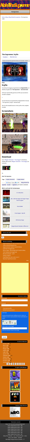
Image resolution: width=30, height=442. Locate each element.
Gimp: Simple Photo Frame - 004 (15, 429)
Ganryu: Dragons (7, 255)
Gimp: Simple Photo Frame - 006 (15, 425)
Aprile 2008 (5, 347)
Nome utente (4, 298)
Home (3, 17)
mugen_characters (10, 179)
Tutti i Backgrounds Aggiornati (10, 252)
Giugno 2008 (6, 350)
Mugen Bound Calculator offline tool (20, 226)
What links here (13, 57)
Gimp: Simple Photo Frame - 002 (15, 432)
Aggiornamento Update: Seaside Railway (12, 247)
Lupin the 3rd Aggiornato (8, 248)
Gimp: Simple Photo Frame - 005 (15, 427)
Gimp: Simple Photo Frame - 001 (15, 434)
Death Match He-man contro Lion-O (11, 257)
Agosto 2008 (6, 353)
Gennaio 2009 (6, 362)
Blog (7, 17)
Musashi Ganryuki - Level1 (9, 253)
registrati (14, 184)
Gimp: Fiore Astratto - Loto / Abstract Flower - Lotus (15, 435)
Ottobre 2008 (6, 357)
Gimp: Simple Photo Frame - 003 (15, 430)
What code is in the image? (8, 326)
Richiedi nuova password (8, 310)
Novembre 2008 (6, 358)
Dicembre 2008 (6, 360)
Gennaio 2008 (6, 343)
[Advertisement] (15, 36)
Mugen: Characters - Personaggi (12, 159)
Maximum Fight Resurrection (9, 258)
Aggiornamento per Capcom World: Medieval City (14, 243)
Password (4, 303)
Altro (27, 260)
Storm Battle (20, 206)
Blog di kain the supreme (14, 17)
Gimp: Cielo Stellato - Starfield (15, 437)
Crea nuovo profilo (7, 308)
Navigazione (15, 11)
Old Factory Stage (20, 220)
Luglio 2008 (5, 352)
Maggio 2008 (6, 348)
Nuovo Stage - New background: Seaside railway (14, 250)
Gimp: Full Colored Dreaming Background (15, 424)
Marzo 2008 (5, 345)
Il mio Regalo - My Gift (20, 213)
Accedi (8, 184)
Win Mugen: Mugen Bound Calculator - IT (15, 439)
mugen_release (20, 179)
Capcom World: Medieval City (9, 245)
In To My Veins (20, 192)
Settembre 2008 (6, 355)
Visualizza (6, 57)
